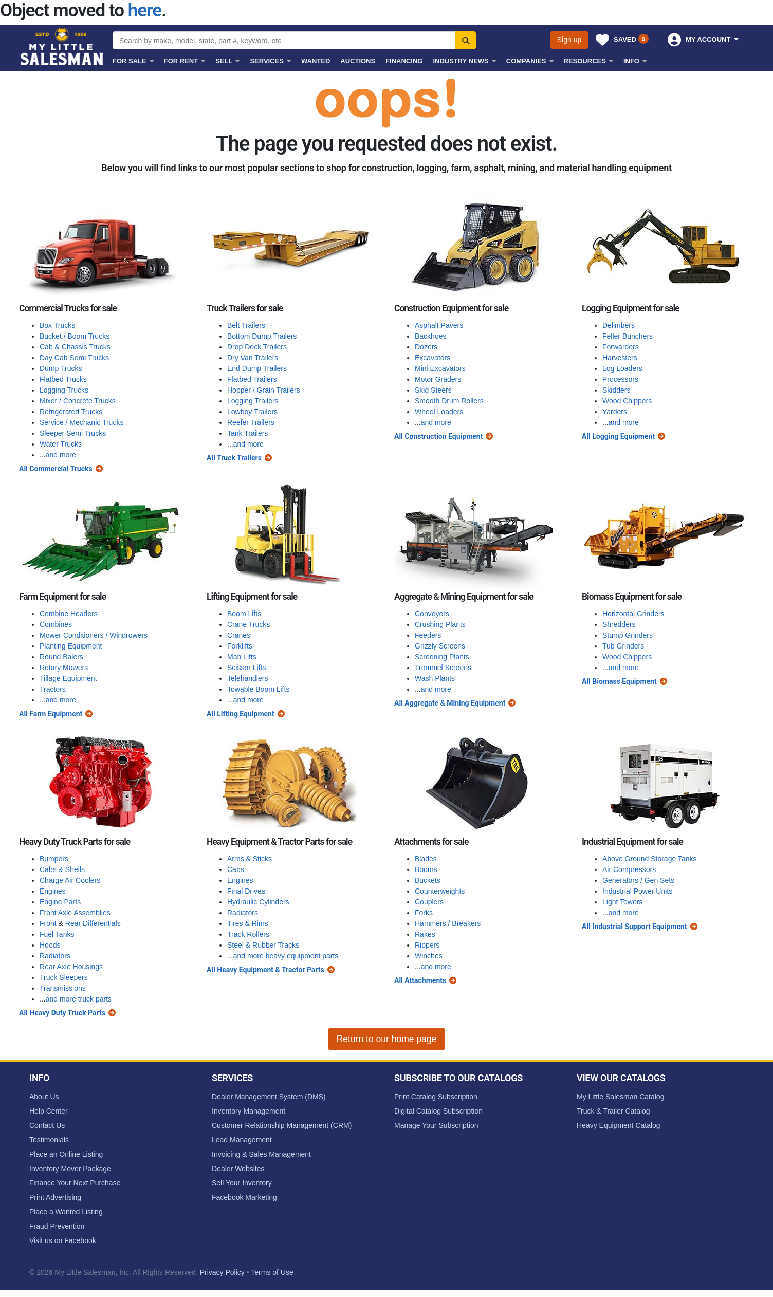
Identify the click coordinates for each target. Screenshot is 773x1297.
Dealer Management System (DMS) (269, 1096)
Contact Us (47, 1125)
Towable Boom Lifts (258, 689)
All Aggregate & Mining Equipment (449, 703)
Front (48, 923)
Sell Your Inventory (242, 1183)
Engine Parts (60, 902)
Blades (426, 859)
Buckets (427, 880)
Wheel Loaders (439, 411)
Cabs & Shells (62, 869)
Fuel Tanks (57, 934)
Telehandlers (247, 678)
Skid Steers (433, 390)
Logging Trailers (253, 401)
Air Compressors (629, 869)
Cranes (238, 635)
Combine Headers (69, 613)
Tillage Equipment (68, 678)
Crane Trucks (248, 624)
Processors (620, 379)
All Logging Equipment (618, 436)
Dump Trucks (61, 368)
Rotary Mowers (64, 667)
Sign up (569, 39)
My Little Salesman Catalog (620, 1096)
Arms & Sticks (249, 859)
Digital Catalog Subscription (438, 1111)
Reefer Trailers (250, 422)
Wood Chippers (627, 401)
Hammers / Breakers (448, 923)
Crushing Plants (440, 624)
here (144, 10)
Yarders (614, 411)
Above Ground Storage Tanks (649, 859)
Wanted (315, 61)
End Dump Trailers (257, 368)
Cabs (235, 869)
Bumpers (54, 859)
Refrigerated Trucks (71, 411)
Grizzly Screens (440, 646)
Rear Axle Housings (71, 966)
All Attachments (420, 980)
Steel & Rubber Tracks (263, 945)
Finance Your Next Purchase (74, 1183)
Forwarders (620, 347)
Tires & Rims (247, 923)
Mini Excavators (440, 368)
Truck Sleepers (64, 977)
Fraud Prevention (56, 1226)
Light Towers (622, 902)
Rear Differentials (93, 923)
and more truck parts (79, 999)
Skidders (616, 390)
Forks (424, 913)
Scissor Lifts (246, 667)
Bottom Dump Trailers (262, 336)
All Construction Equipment (438, 436)
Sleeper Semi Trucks (73, 433)
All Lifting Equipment (240, 714)
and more (61, 455)
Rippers (427, 945)
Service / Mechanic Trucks (81, 422)
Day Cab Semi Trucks (74, 358)
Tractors (53, 689)
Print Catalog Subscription (435, 1096)
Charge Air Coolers (70, 880)
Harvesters (619, 358)
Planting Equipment (71, 646)
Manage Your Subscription (436, 1125)
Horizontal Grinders (633, 613)
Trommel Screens (443, 667)
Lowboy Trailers (252, 411)
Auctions (357, 61)
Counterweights (440, 891)
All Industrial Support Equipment (634, 926)
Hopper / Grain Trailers (263, 390)
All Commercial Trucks (56, 469)
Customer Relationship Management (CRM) (282, 1125)
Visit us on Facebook (62, 1240)
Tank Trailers (247, 433)
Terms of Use (272, 1272)
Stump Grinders (627, 635)
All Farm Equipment (50, 714)
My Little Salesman (62, 46)
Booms (426, 869)
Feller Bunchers (627, 336)
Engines (53, 891)
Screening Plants (442, 657)
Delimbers (618, 325)
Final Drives (246, 891)
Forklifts (239, 646)
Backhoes (430, 336)
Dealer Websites (238, 1168)
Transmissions (63, 988)
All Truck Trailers (234, 458)
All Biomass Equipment (619, 681)
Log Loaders (622, 368)
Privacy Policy (222, 1272)
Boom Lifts (244, 613)
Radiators (55, 956)
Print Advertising (55, 1197)
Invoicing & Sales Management (261, 1154)
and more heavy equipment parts (286, 956)
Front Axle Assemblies (75, 913)
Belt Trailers (246, 325)
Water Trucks (61, 444)
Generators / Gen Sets (638, 880)
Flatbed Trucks (63, 379)
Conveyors (432, 613)
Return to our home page (387, 1039)
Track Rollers (248, 934)
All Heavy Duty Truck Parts (62, 1013)
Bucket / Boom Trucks (74, 336)
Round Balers (61, 657)
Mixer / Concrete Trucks (78, 401)
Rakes (425, 934)
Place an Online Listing (66, 1154)
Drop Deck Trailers (257, 347)
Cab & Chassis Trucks (75, 347)
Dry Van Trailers (252, 358)
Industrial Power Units (637, 891)
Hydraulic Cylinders (258, 902)
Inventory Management (248, 1111)
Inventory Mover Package (70, 1168)
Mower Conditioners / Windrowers (94, 635)
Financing (403, 61)
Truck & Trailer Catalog (613, 1111)
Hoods (50, 945)
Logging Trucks (64, 390)
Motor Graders (438, 379)
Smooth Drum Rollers (449, 401)
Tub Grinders (623, 646)
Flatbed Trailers (252, 379)
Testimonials (49, 1140)
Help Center (48, 1111)
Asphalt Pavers (439, 325)
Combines (56, 624)
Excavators (432, 358)
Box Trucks (57, 325)
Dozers (426, 347)
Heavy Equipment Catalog (618, 1125)
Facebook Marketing (244, 1197)
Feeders (428, 635)
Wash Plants (435, 678)
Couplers (429, 902)
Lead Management (242, 1140)
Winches (429, 956)
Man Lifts (241, 657)
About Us (44, 1096)
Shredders (619, 624)
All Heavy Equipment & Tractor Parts (265, 970)
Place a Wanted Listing (66, 1212)
